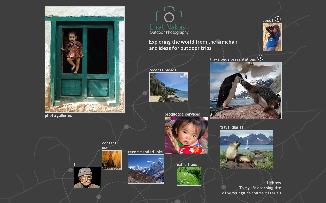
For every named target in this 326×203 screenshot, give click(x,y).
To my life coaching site (260, 187)
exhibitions (189, 174)
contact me (111, 155)
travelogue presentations (245, 88)
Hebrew (274, 182)
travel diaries (246, 147)
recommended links (146, 166)
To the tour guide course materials (250, 193)
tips (87, 175)
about (272, 34)
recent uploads (168, 85)
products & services (186, 133)
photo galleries (84, 62)
